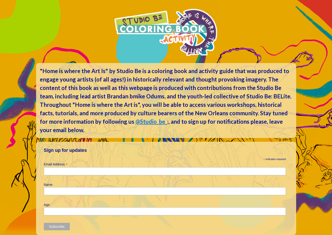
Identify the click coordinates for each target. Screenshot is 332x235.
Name (48, 185)
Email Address (56, 164)
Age (47, 205)
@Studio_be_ (151, 121)
